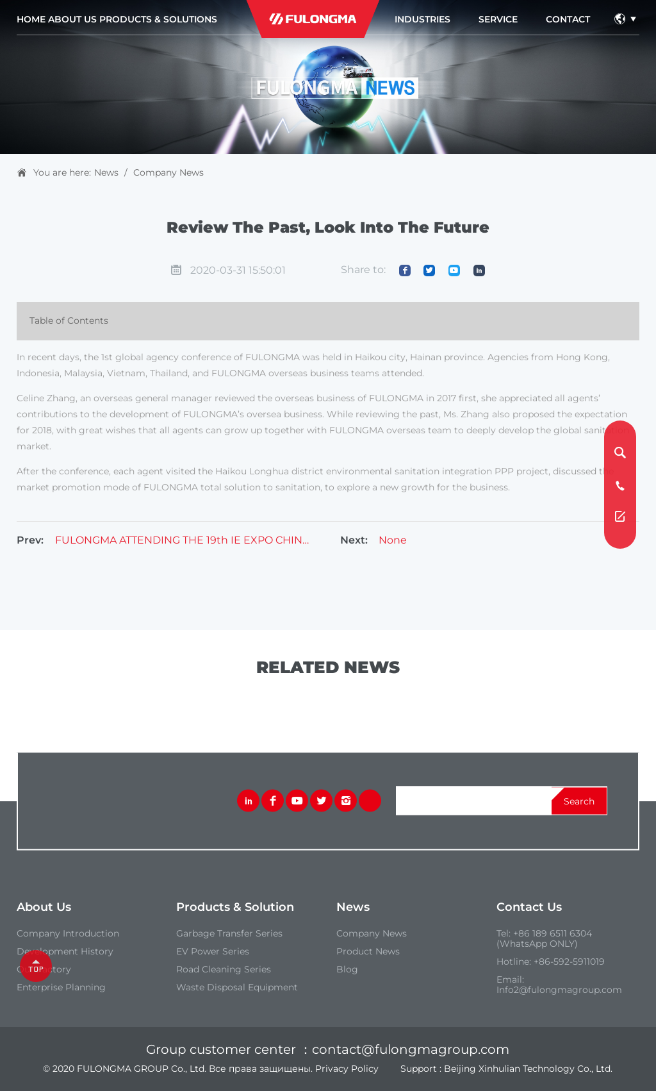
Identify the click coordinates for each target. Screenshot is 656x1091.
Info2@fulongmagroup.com (559, 989)
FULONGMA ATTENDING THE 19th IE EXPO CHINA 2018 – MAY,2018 (182, 540)
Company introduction (68, 933)
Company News (168, 172)
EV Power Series (212, 951)
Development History (65, 951)
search (579, 800)
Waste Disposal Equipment (237, 987)
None (393, 540)
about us (72, 19)
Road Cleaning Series (223, 969)
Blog (347, 969)
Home (31, 19)
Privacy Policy (347, 1068)
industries (422, 19)
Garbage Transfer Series (229, 933)
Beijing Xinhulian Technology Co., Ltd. (528, 1068)
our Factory (44, 969)
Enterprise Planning (61, 987)
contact (568, 19)
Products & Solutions (158, 19)
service (498, 19)
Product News (368, 951)
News (106, 172)
